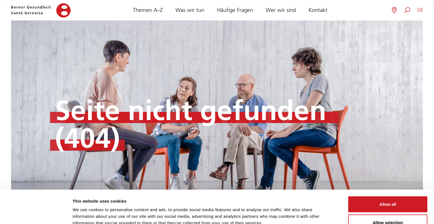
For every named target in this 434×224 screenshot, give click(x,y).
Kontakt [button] (318, 9)
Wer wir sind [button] (281, 9)
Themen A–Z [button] (148, 9)
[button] (420, 10)
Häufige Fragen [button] (235, 9)
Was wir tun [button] (189, 9)
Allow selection (388, 191)
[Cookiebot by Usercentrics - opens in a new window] (36, 213)
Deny (388, 209)
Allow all (387, 173)
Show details (290, 209)
